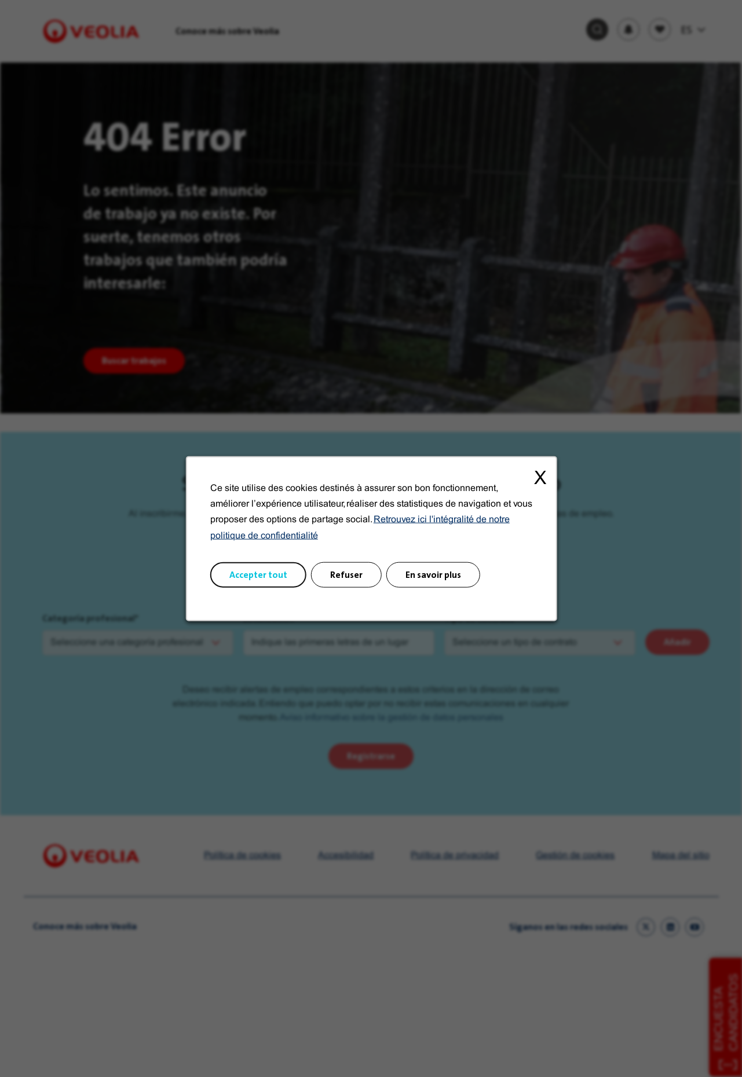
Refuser (347, 577)
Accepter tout (261, 577)
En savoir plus (431, 577)
